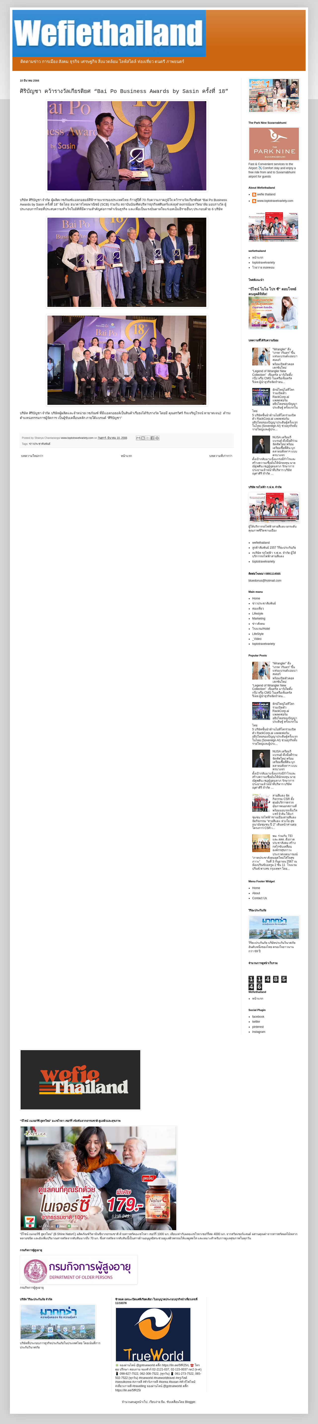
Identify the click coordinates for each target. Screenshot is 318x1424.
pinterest (258, 1027)
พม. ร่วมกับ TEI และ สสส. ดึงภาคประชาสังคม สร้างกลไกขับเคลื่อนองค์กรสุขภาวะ (284, 843)
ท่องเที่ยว (258, 608)
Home (256, 598)
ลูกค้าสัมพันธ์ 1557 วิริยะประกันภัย (274, 547)
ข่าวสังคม (258, 623)
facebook (258, 1016)
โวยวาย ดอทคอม (263, 267)
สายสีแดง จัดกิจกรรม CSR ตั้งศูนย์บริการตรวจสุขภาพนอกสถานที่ (285, 801)
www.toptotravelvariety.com (275, 201)
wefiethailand (261, 542)
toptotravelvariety (263, 262)
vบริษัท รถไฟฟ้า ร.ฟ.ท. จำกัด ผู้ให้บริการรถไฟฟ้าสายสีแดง (274, 554)
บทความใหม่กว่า (32, 456)
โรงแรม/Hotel (261, 628)
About (256, 893)
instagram (258, 1032)
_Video (256, 639)
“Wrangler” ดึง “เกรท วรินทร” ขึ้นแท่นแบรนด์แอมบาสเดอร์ (285, 355)
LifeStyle (258, 634)
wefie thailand (266, 194)
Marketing (258, 618)
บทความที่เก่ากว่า (220, 456)
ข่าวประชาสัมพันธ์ (39, 443)
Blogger (190, 1402)
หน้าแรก (126, 456)
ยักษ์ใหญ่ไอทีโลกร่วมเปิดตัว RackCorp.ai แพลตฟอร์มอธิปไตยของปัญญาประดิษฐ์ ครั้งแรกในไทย (275, 400)
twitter (256, 1021)
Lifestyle (257, 613)
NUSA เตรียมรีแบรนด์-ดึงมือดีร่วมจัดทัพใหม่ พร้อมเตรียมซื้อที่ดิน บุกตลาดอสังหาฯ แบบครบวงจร (285, 446)
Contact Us (259, 898)
